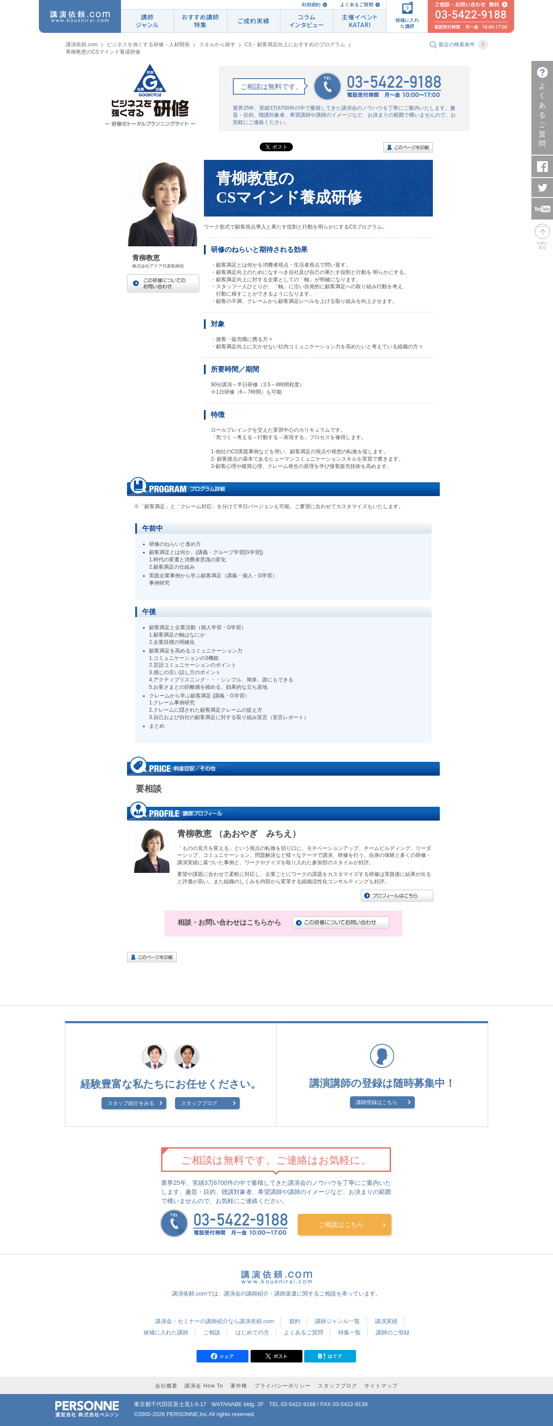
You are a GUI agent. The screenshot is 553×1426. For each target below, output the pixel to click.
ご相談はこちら (341, 1224)
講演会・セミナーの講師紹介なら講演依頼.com (214, 1321)
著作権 (238, 1386)
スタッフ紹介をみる (131, 1103)
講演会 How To (203, 1386)
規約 (294, 1321)
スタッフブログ (199, 1103)
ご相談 (211, 1332)
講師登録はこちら (376, 1102)
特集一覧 (349, 1332)
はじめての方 (252, 1332)
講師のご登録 (393, 1332)
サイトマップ (381, 1386)
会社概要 (166, 1386)
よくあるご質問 (356, 4)
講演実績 (386, 1321)
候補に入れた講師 (165, 1332)
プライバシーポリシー (282, 1386)
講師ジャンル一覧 (337, 1321)
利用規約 (311, 4)
